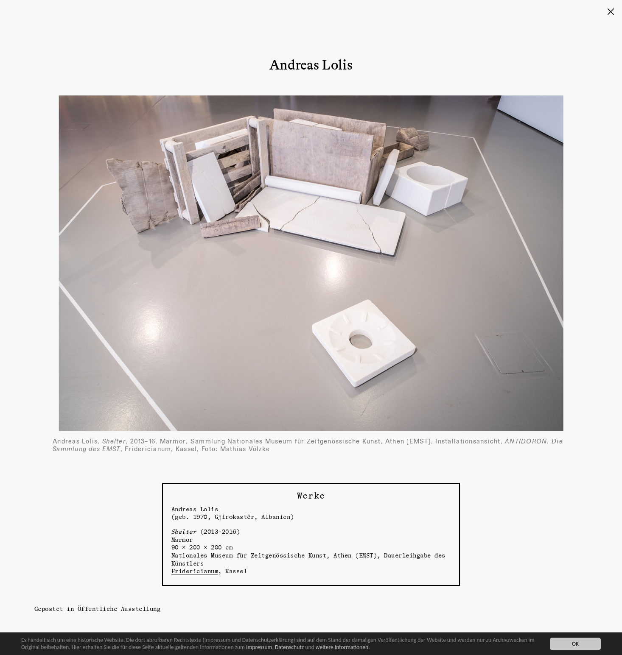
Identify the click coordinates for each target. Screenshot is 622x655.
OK (575, 643)
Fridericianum (195, 570)
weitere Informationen (342, 647)
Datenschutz (289, 647)
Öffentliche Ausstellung (119, 608)
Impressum (259, 647)
